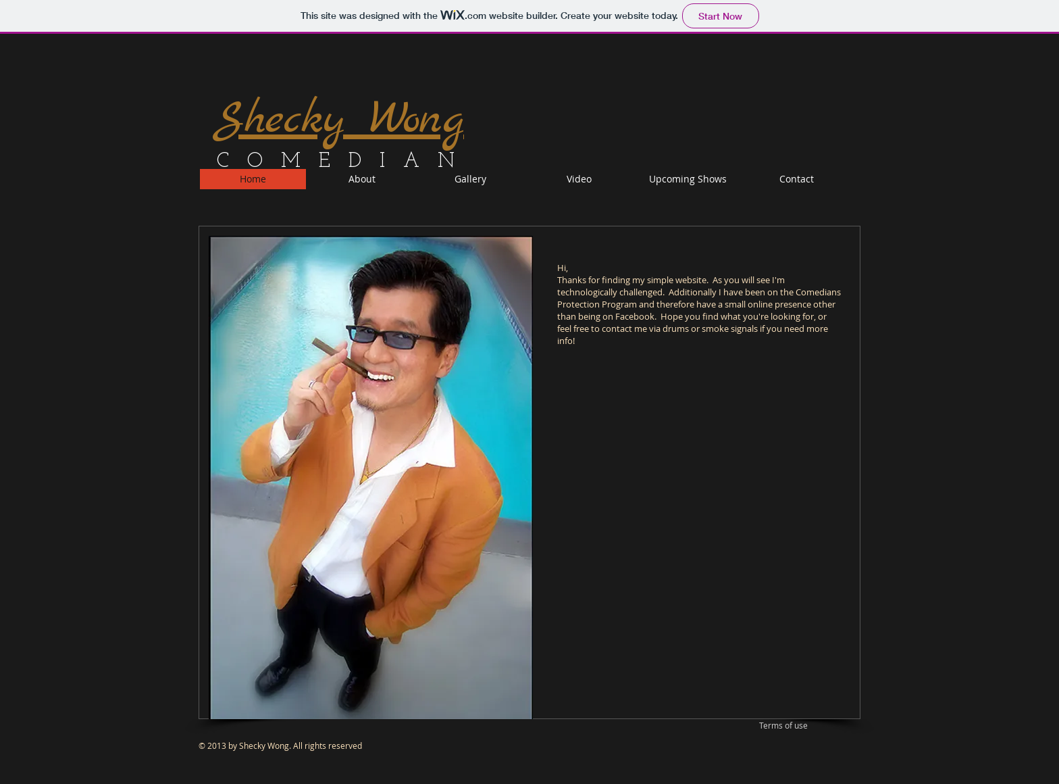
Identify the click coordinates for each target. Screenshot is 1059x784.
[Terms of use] (783, 726)
